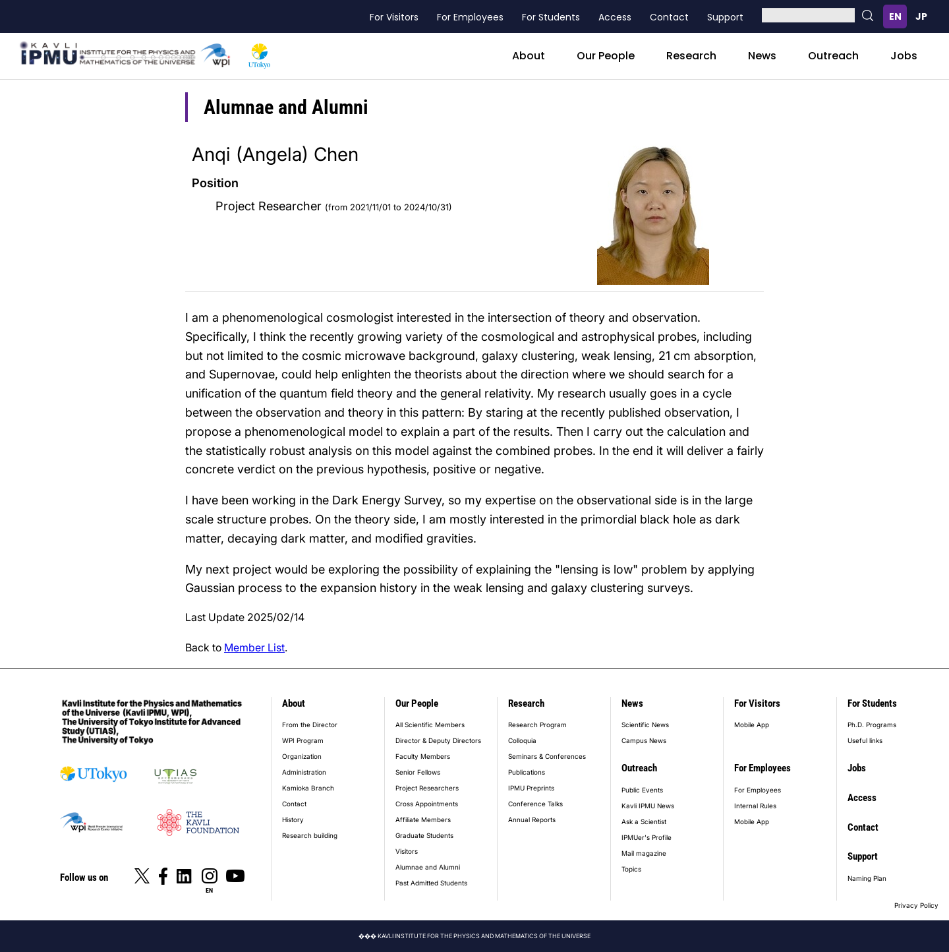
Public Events (642, 790)
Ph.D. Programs (872, 725)
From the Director (309, 725)
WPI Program (303, 740)
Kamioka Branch (308, 788)
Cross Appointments (426, 804)
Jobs (903, 55)
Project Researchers (427, 788)
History (293, 819)
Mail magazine (643, 853)
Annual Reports (532, 819)
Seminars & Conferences (547, 756)
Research (691, 55)
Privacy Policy (916, 905)
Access (614, 17)
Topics (631, 869)
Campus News (643, 740)
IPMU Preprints (531, 788)
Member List (254, 647)
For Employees (470, 17)
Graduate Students (424, 835)
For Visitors (394, 17)
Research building (309, 835)
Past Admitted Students (431, 883)
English (895, 16)
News (762, 55)
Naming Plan (867, 878)
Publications (526, 772)
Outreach (833, 55)
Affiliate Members (423, 819)
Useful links (865, 740)
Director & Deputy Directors (438, 740)
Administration (304, 772)
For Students (551, 17)
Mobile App (751, 725)
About (528, 55)
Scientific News (645, 725)
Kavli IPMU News (647, 806)
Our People (606, 55)
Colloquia (522, 740)
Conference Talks (535, 804)
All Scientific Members (430, 725)
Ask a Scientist (643, 821)
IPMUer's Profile (646, 837)
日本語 (921, 16)
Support (725, 17)
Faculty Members (422, 756)
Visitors (406, 851)
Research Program (537, 725)
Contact (669, 17)
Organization (302, 756)
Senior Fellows (417, 772)
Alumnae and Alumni (427, 867)
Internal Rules (755, 806)
